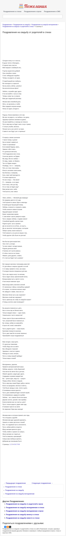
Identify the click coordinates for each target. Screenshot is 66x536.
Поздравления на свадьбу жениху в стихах (22, 515)
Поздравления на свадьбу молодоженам (19, 494)
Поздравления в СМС (52, 11)
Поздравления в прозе (32, 11)
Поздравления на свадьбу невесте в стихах (23, 518)
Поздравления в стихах (12, 11)
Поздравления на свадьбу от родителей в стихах (18, 27)
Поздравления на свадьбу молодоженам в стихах (25, 508)
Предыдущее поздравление (15, 483)
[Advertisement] (16, 47)
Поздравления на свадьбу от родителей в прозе (24, 504)
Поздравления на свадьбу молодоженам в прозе (24, 511)
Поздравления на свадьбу (14, 491)
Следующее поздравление (42, 483)
